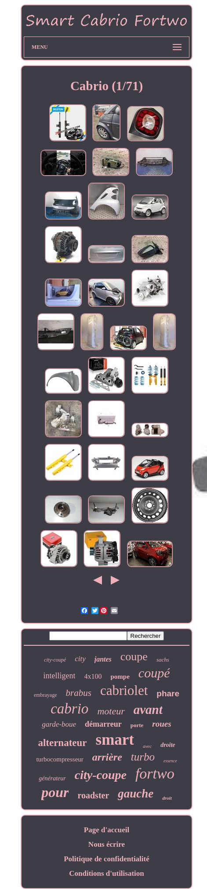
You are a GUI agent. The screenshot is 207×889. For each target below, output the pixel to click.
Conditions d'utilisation (106, 873)
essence (170, 760)
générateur (52, 778)
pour (55, 792)
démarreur (103, 724)
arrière (107, 757)
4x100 (93, 676)
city (80, 659)
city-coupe (101, 775)
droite (167, 745)
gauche (135, 793)
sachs (162, 659)
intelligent (60, 675)
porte (137, 725)
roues (161, 723)
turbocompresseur (59, 759)
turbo (143, 757)
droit (166, 798)
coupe (134, 656)
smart (115, 739)
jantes (103, 659)
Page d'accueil (106, 830)
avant (148, 709)
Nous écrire (106, 844)
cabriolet (124, 690)
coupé (154, 673)
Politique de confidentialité (106, 859)
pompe (119, 676)
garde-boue (59, 724)
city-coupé (55, 660)
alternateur (62, 742)
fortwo (154, 773)
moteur (110, 711)
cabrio (69, 709)
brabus (78, 693)
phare (167, 693)
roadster (93, 795)
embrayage (45, 695)
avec (147, 746)
